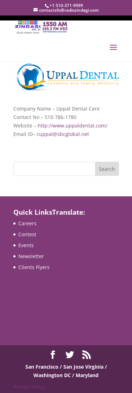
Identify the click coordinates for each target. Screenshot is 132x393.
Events (26, 245)
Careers (27, 223)
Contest (27, 234)
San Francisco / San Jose (55, 366)
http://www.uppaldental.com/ (72, 125)
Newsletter (31, 256)
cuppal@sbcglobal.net (63, 134)
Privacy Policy (29, 386)
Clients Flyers (34, 267)
